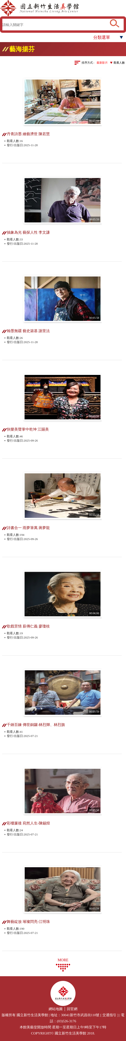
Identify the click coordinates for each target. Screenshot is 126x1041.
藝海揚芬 (22, 49)
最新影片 (102, 62)
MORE (63, 960)
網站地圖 (56, 1009)
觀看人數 (119, 62)
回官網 (72, 1009)
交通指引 (109, 1015)
